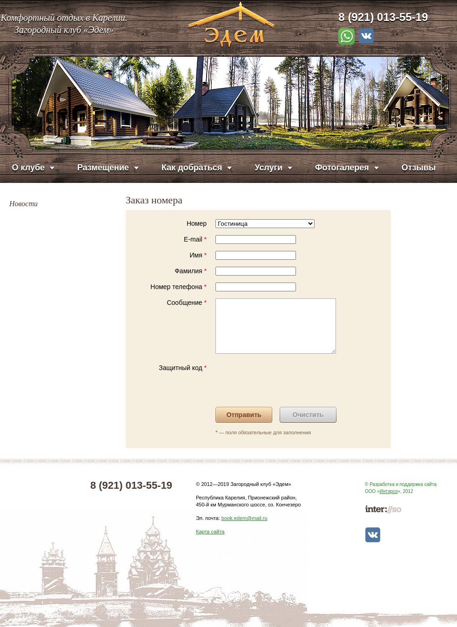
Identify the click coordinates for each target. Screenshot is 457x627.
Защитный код (183, 367)
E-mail (195, 239)
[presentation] (286, 382)
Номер (197, 223)
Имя (198, 255)
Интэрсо (389, 491)
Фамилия (191, 271)
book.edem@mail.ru (245, 518)
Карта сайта (210, 531)
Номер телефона (178, 286)
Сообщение (187, 302)
